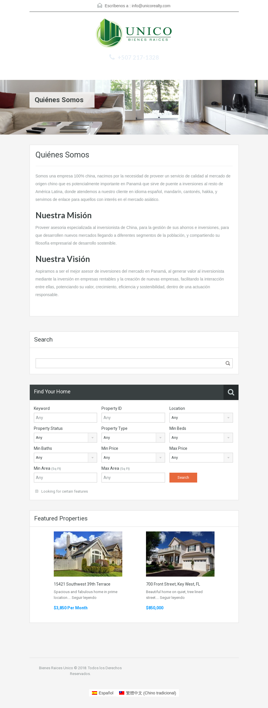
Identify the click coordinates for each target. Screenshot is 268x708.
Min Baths (43, 448)
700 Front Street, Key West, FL (173, 584)
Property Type (114, 428)
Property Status (48, 428)
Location (177, 408)
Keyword (42, 408)
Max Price (178, 448)
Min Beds (177, 428)
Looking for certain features (61, 491)
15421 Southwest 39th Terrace (82, 584)
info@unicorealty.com (151, 5)
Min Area (47, 468)
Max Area (115, 468)
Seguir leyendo (84, 597)
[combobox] (201, 418)
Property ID (111, 408)
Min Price (109, 448)
